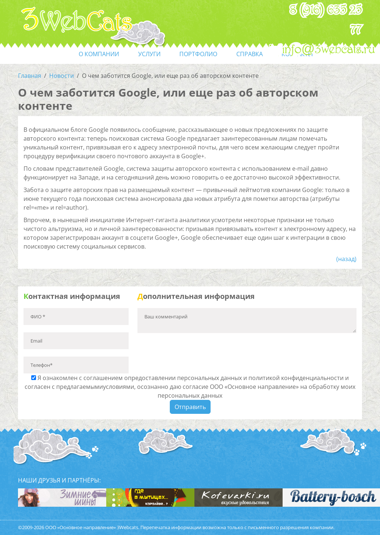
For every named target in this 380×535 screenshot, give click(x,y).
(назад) (346, 259)
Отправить (190, 407)
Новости (61, 76)
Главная (29, 76)
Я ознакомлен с (190, 387)
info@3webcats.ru (329, 49)
